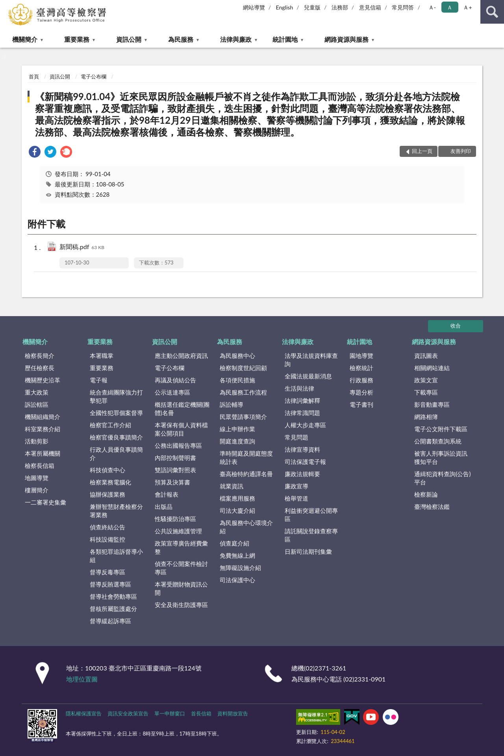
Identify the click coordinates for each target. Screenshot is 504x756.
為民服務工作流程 (243, 392)
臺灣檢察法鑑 (432, 506)
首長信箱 (201, 713)
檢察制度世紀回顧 (243, 367)
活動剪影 (36, 441)
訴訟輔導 (231, 404)
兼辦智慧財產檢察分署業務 (116, 510)
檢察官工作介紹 (110, 424)
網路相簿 (426, 416)
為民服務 (180, 39)
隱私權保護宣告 (84, 713)
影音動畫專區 (432, 404)
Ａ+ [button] (467, 7)
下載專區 (426, 392)
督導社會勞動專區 (113, 596)
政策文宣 (426, 380)
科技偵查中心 (107, 469)
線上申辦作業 (237, 428)
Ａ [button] (449, 7)
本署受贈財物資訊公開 (181, 588)
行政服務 (361, 380)
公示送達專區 (172, 392)
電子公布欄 (93, 76)
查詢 (492, 12)
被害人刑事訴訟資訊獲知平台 (440, 457)
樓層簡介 (36, 489)
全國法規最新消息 (308, 376)
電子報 (98, 380)
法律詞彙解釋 (302, 400)
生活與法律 (299, 388)
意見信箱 (370, 7)
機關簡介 (24, 39)
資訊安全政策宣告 (127, 713)
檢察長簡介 (39, 355)
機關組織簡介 (42, 416)
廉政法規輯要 (302, 473)
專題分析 (361, 392)
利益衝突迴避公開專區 (311, 514)
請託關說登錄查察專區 (311, 535)
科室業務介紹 (42, 428)
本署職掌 (101, 355)
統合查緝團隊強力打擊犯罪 (116, 396)
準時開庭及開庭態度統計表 (246, 457)
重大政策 (36, 392)
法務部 (340, 7)
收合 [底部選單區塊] (455, 325)
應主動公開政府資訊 (181, 355)
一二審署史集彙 (45, 502)
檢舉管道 (296, 498)
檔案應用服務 (237, 498)
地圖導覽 (36, 477)
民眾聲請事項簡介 (243, 416)
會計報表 (166, 494)
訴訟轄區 (36, 404)
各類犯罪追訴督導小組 (116, 555)
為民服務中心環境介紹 (246, 526)
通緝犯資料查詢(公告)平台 (442, 478)
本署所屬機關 (42, 453)
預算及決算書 (172, 482)
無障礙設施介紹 (240, 567)
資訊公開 (128, 39)
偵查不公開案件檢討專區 (181, 567)
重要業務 (76, 39)
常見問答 (403, 7)
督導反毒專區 (107, 571)
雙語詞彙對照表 (175, 469)
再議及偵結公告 (175, 380)
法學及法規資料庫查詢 (311, 359)
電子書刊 (361, 404)
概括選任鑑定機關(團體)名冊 (182, 408)
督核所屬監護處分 (113, 608)
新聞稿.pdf (81, 247)
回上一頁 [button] (422, 151)
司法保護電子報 (305, 461)
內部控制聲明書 (175, 457)
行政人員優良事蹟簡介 (116, 453)
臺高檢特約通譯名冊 (246, 473)
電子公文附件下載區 (440, 428)
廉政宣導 (296, 486)
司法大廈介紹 (237, 510)
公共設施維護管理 (178, 530)
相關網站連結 (432, 367)
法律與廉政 (236, 39)
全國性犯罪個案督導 (116, 412)
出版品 (163, 506)
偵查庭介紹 (234, 543)
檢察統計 (361, 367)
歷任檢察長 (39, 367)
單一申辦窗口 (169, 713)
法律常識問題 (302, 412)
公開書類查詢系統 (437, 441)
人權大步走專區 (305, 424)
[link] (35, 153)
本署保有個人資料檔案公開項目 (181, 429)
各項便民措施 (237, 380)
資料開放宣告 (232, 713)
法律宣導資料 (302, 449)
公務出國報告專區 (178, 445)
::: (6, 6)
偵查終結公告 (107, 527)
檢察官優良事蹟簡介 (116, 437)
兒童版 (312, 7)
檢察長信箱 (39, 465)
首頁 (34, 76)
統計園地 (285, 39)
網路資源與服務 (346, 39)
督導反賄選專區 (110, 584)
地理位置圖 (82, 679)
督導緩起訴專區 (110, 620)
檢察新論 (426, 494)
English (284, 7)
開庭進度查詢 (237, 441)
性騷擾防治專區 (175, 518)
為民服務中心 (237, 355)
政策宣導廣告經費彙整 (181, 547)
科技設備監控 (107, 539)
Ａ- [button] (432, 7)
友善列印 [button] (460, 151)
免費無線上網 (237, 555)
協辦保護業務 (107, 494)
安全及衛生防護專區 (181, 604)
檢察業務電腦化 (110, 482)
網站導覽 (254, 7)
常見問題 (296, 437)
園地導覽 (361, 355)
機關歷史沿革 (42, 380)
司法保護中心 (237, 579)
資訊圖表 (426, 355)
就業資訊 (231, 486)
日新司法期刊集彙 (308, 551)
